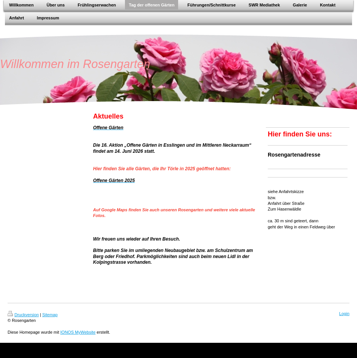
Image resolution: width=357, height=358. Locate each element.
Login (344, 313)
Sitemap (49, 314)
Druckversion (23, 314)
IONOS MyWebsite (78, 332)
